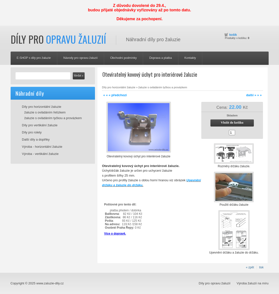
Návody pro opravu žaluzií (80, 58)
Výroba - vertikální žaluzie (40, 154)
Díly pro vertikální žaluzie (39, 125)
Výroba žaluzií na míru (252, 283)
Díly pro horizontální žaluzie (41, 107)
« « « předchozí (115, 95)
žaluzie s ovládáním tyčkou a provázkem (53, 118)
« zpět (250, 267)
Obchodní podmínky (123, 58)
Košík (233, 35)
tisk (261, 267)
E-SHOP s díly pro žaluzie (34, 58)
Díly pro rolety (32, 132)
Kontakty (190, 58)
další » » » (254, 95)
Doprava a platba (160, 58)
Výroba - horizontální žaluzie (42, 146)
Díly (58, 39)
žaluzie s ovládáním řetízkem (45, 112)
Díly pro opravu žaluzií (214, 283)
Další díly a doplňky (36, 139)
